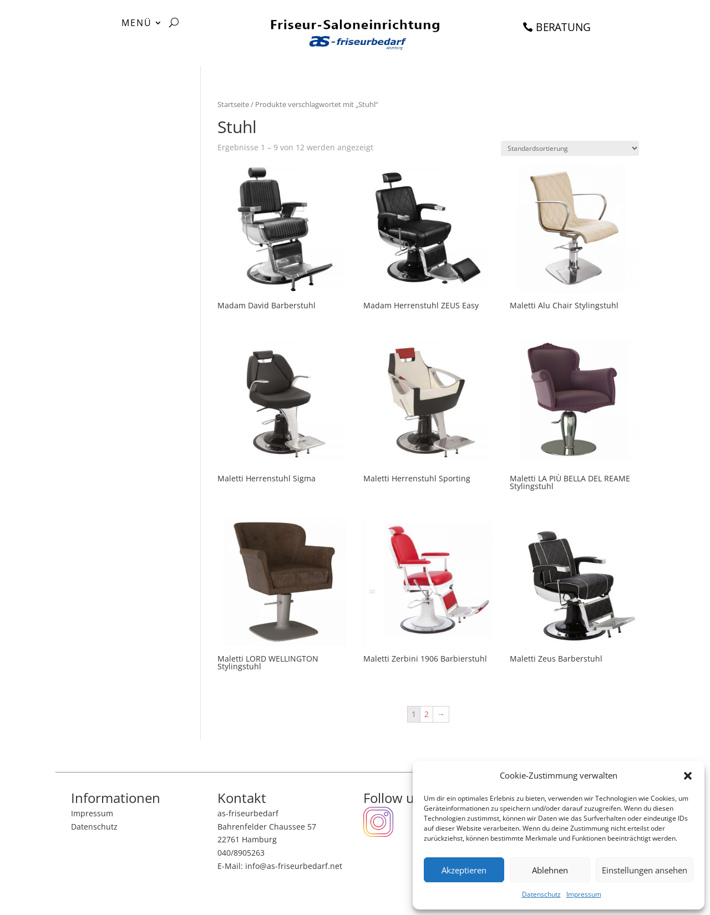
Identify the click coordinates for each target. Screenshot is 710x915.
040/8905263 (241, 852)
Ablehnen (550, 870)
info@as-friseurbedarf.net (293, 866)
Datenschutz (541, 894)
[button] (687, 775)
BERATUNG (563, 26)
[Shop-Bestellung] (570, 148)
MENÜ (136, 24)
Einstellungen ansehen (644, 870)
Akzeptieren (464, 870)
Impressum (583, 894)
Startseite (233, 104)
